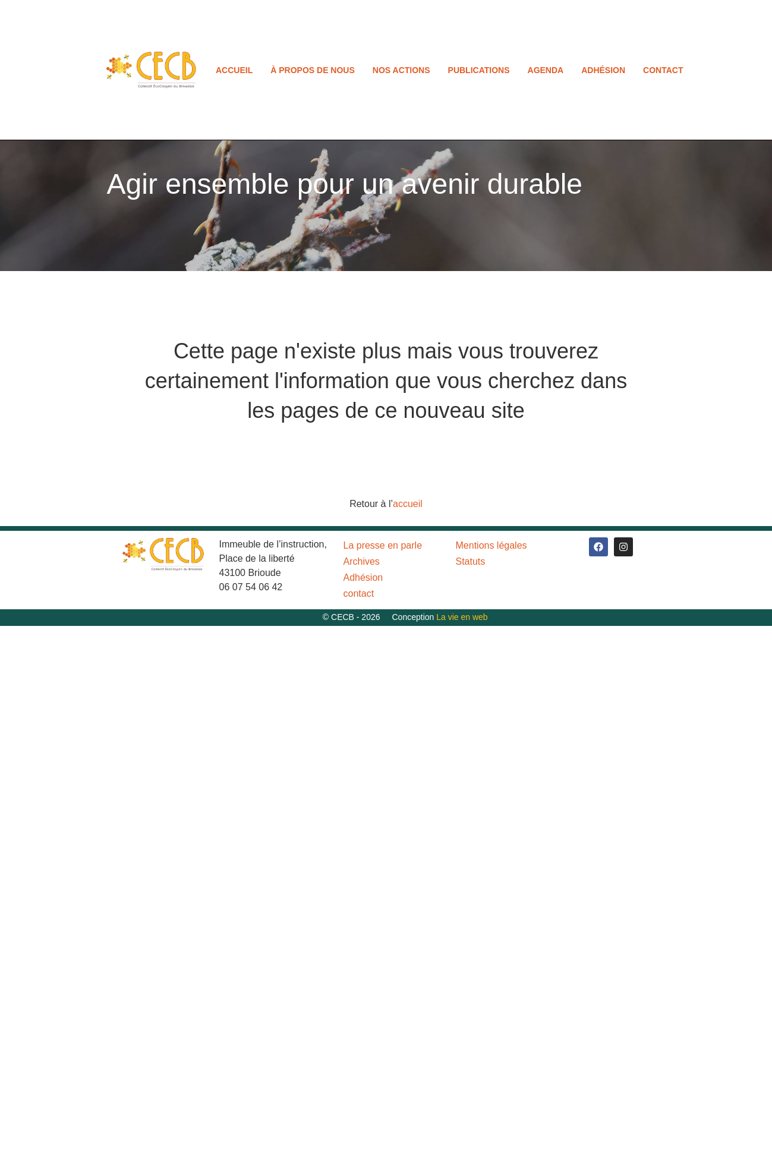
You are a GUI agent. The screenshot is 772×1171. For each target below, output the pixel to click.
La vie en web (461, 617)
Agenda (546, 70)
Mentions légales (491, 545)
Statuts (471, 561)
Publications (479, 70)
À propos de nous (312, 70)
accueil (408, 504)
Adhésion (603, 70)
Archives (362, 561)
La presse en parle (383, 545)
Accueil (234, 70)
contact (663, 70)
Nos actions (401, 70)
